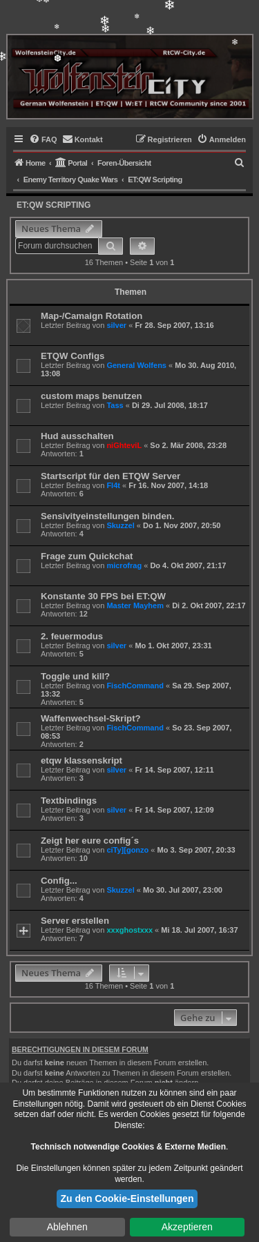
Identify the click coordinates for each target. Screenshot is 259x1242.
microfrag (124, 565)
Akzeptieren (187, 1226)
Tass (114, 405)
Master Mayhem (135, 605)
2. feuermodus (72, 636)
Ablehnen (67, 1226)
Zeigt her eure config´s (90, 840)
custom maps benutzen (91, 396)
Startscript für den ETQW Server (110, 476)
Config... (59, 880)
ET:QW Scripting (53, 205)
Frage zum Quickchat (87, 556)
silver (116, 325)
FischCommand (135, 685)
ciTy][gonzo (127, 850)
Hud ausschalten (77, 436)
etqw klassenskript (81, 760)
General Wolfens (136, 365)
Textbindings (69, 800)
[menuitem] (43, 139)
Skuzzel (120, 525)
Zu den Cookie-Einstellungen (127, 1198)
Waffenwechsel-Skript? (91, 718)
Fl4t (113, 485)
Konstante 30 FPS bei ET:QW (103, 596)
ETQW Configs (72, 356)
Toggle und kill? (75, 676)
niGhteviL (124, 445)
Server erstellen (75, 920)
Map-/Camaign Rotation (91, 316)
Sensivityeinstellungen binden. (107, 516)
